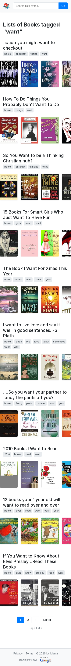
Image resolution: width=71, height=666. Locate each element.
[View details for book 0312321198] (29, 243)
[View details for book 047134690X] (50, 423)
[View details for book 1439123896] (50, 474)
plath (46, 341)
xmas (38, 279)
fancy (19, 403)
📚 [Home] (6, 5)
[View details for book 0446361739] (50, 299)
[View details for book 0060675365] (29, 187)
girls (18, 223)
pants (29, 403)
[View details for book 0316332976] (50, 592)
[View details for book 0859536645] (29, 531)
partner (41, 403)
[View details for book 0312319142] (9, 74)
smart (28, 223)
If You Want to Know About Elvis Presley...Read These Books (31, 561)
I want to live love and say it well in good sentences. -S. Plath (31, 330)
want (44, 53)
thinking (34, 166)
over (18, 510)
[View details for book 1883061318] (9, 299)
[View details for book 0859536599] (9, 531)
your (61, 403)
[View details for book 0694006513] (50, 531)
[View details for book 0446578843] (50, 243)
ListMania (52, 653)
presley (40, 572)
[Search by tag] (36, 5)
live (28, 341)
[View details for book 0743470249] (50, 130)
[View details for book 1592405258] (9, 474)
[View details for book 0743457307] (9, 243)
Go (63, 5)
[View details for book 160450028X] (50, 367)
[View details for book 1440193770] (9, 423)
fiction (33, 53)
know (28, 572)
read (28, 454)
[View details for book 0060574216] (29, 423)
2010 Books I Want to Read (30, 448)
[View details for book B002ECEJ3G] (9, 367)
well (16, 346)
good (19, 341)
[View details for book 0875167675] (9, 592)
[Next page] (36, 620)
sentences (59, 341)
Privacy (18, 653)
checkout (21, 53)
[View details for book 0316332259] (29, 592)
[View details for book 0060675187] (50, 187)
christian (20, 166)
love (36, 341)
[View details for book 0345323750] (29, 367)
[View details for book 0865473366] (29, 130)
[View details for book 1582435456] (29, 474)
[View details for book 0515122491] (29, 299)
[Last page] (47, 620)
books (8, 53)
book (7, 279)
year (48, 279)
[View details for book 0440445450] (9, 130)
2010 (7, 454)
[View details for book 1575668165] (50, 74)
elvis (18, 572)
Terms (29, 653)
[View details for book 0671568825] (29, 74)
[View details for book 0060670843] (9, 187)
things (19, 110)
